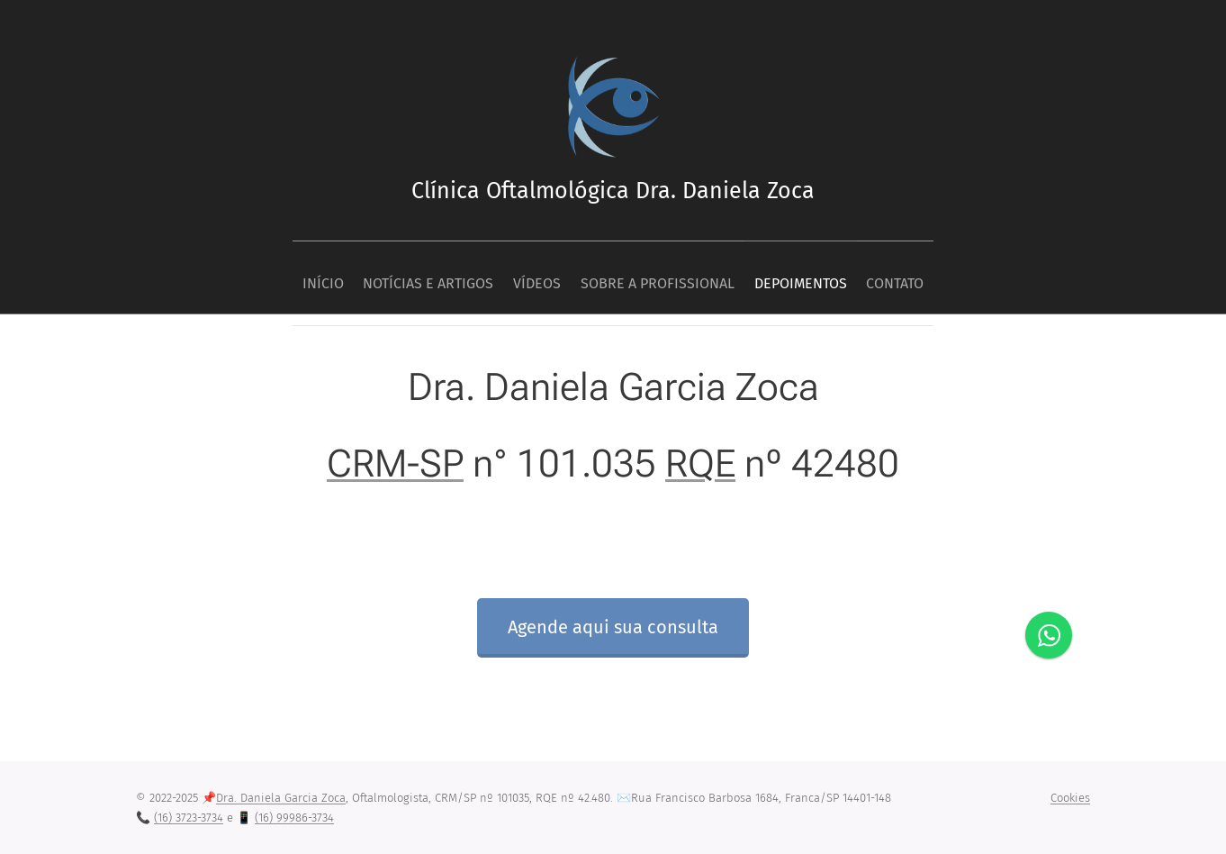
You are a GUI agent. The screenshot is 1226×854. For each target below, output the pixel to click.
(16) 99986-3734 (294, 817)
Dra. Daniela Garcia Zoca (281, 797)
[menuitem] (291, 277)
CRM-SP (395, 463)
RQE (700, 463)
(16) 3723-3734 (188, 817)
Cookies (1070, 797)
